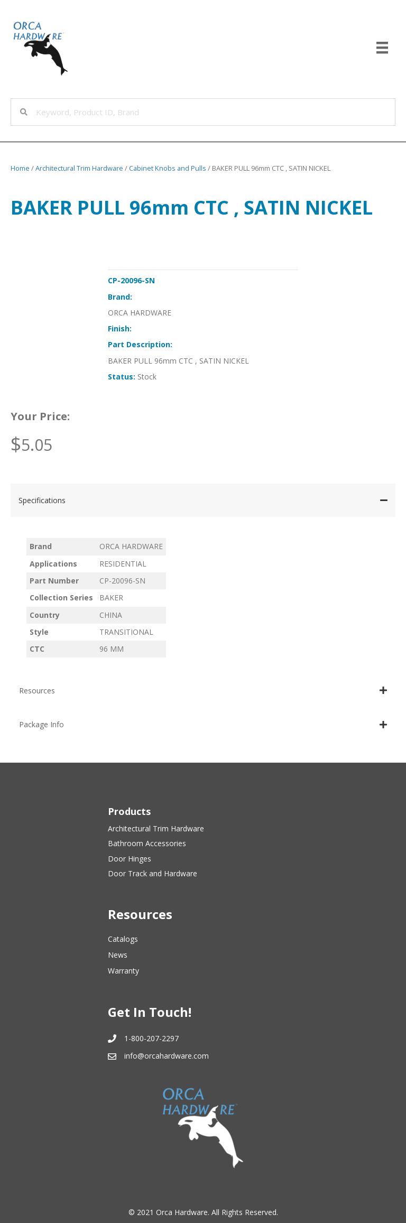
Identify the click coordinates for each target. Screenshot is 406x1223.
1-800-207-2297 (151, 1038)
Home (20, 168)
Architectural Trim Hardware (79, 168)
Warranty (123, 971)
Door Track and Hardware (152, 873)
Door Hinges (129, 859)
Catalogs (123, 939)
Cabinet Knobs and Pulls (167, 168)
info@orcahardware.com (166, 1056)
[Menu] (382, 47)
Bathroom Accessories (147, 843)
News (117, 955)
